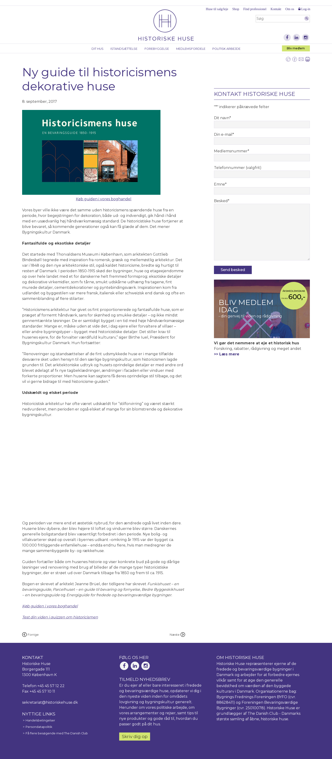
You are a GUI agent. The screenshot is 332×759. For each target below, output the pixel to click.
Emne (220, 184)
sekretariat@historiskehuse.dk (50, 702)
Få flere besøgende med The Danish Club (57, 733)
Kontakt (275, 9)
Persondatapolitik (39, 727)
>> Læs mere (226, 354)
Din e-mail (224, 134)
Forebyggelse (157, 48)
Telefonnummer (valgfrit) (237, 167)
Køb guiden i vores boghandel (103, 199)
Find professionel (254, 9)
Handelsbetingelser (40, 720)
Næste (177, 634)
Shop (235, 9)
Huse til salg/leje (217, 9)
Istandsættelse (123, 48)
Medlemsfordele (190, 48)
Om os (289, 9)
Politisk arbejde (226, 48)
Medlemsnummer (231, 151)
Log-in (304, 9)
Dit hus (98, 48)
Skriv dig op (135, 736)
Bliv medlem (296, 48)
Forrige (30, 634)
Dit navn (222, 118)
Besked (221, 201)
